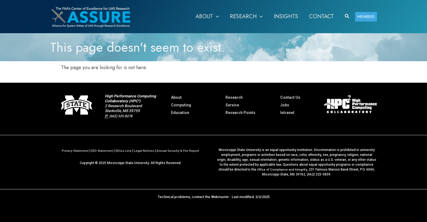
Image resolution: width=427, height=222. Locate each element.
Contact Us (290, 97)
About (176, 97)
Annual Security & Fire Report (179, 151)
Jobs (284, 105)
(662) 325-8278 (122, 116)
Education (180, 112)
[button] (207, 16)
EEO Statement (101, 151)
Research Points (240, 112)
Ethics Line (123, 151)
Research (234, 97)
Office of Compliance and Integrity (282, 169)
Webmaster (220, 197)
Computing (181, 105)
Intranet (287, 112)
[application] (216, 16)
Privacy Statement (73, 151)
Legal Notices (144, 151)
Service (232, 105)
